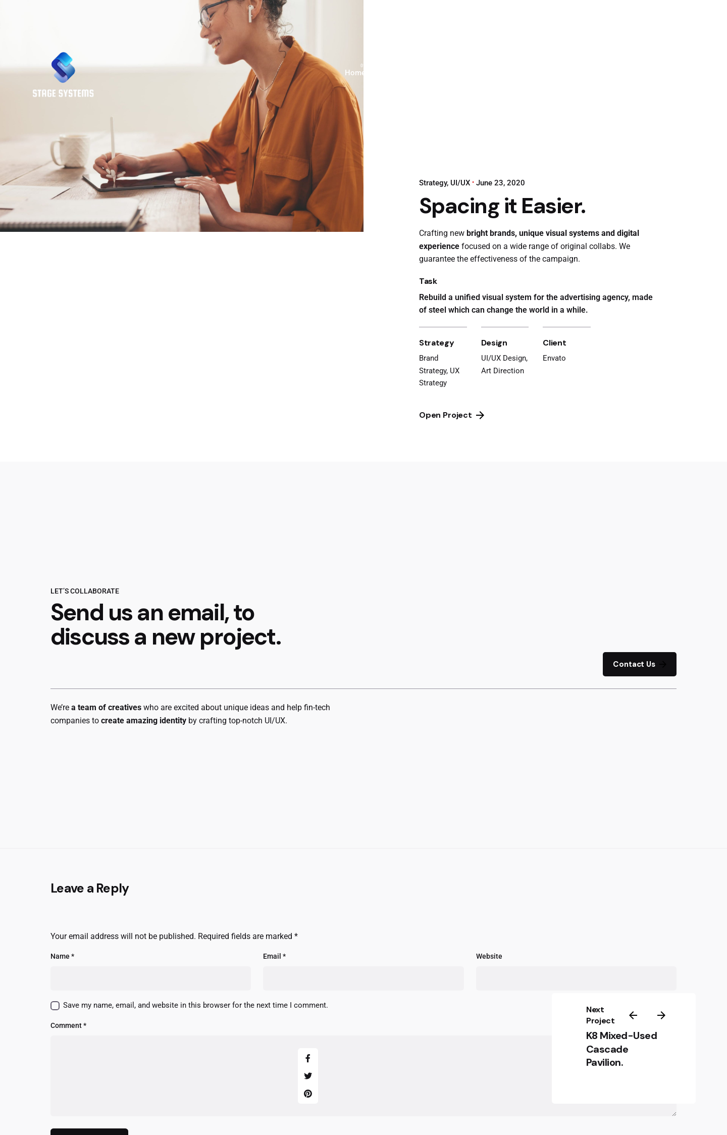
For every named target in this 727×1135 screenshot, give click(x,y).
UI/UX (460, 182)
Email (274, 956)
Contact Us (639, 664)
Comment (68, 1025)
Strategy (433, 182)
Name (62, 956)
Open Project (451, 415)
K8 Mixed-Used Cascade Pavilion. (621, 1049)
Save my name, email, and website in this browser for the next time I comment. (195, 1005)
